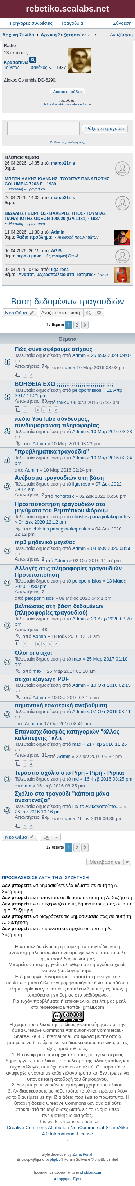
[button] (85, 325)
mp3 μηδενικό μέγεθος (45, 542)
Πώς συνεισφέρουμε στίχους (54, 349)
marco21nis (63, 163)
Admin (57, 232)
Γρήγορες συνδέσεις (31, 23)
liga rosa (60, 269)
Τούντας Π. (14, 67)
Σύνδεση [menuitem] (122, 23)
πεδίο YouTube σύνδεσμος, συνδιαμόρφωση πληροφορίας (57, 422)
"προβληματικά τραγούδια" (52, 452)
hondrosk (64, 496)
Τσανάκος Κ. (41, 67)
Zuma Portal (82, 1155)
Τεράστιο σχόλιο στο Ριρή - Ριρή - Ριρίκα (69, 773)
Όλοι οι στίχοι (33, 653)
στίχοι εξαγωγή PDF (42, 679)
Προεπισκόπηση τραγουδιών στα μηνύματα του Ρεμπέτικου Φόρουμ (61, 507)
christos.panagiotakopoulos (101, 516)
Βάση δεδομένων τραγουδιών (67, 301)
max (66, 367)
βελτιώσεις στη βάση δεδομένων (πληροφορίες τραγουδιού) (59, 609)
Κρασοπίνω (16, 62)
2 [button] (77, 325)
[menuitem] (62, 1179)
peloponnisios (87, 390)
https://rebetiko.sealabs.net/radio (67, 104)
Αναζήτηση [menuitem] (121, 34)
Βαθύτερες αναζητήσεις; (67, 142)
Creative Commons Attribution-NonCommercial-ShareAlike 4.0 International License (67, 1130)
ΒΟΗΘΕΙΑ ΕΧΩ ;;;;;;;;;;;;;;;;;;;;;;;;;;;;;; (64, 384)
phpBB (55, 1160)
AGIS (56, 250)
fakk (61, 402)
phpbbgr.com (90, 1172)
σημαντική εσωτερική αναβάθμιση (61, 705)
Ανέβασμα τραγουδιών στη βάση (59, 478)
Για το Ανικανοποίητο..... (97, 806)
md (75, 779)
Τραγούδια (72, 23)
